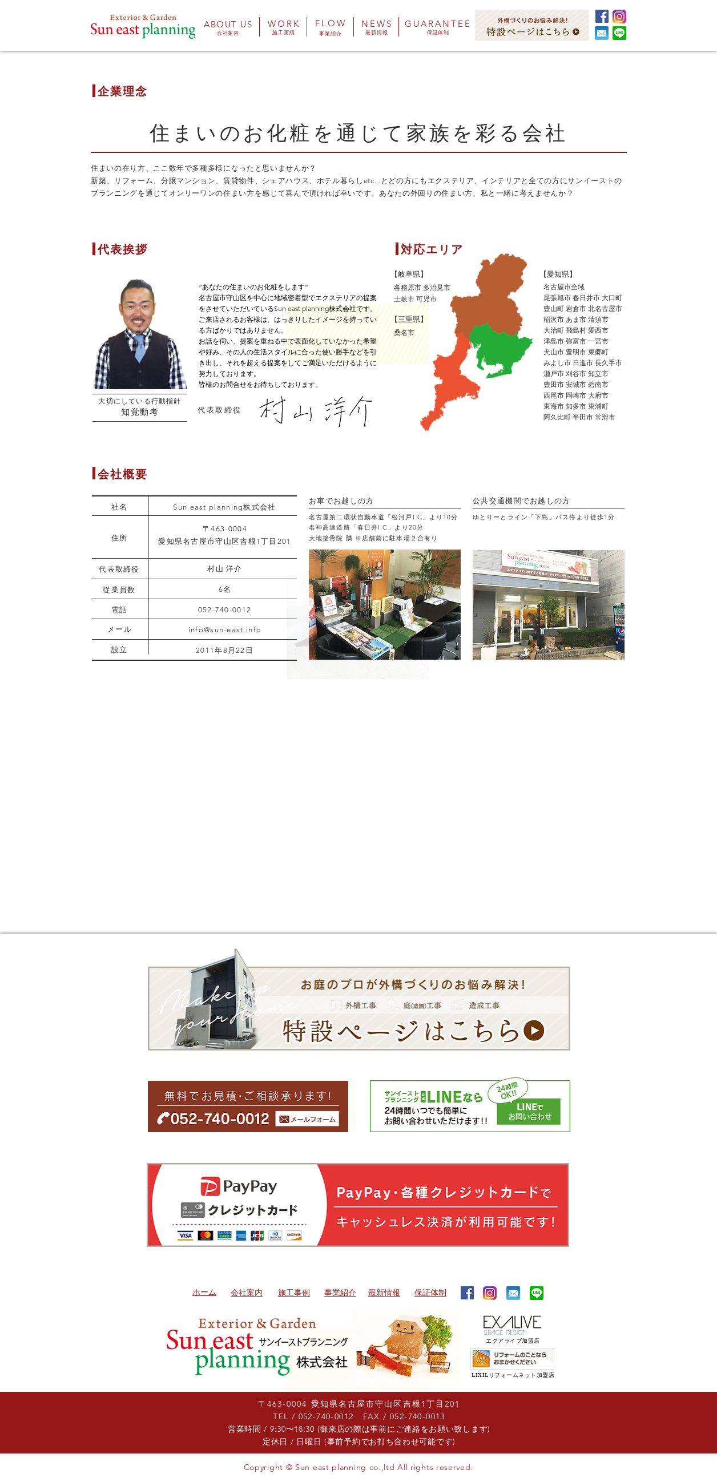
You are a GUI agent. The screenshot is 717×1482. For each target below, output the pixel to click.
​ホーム (204, 1292)
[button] (602, 33)
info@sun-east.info (224, 629)
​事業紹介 (340, 1292)
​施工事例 (294, 1292)
